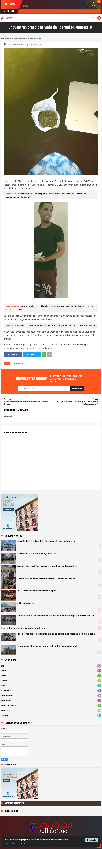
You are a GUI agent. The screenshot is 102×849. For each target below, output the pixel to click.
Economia (4, 680)
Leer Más (65, 839)
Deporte (3, 676)
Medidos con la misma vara (25, 603)
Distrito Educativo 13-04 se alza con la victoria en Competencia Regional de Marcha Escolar (46, 541)
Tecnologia (4, 715)
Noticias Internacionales (9, 705)
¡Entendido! (92, 840)
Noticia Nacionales (7, 695)
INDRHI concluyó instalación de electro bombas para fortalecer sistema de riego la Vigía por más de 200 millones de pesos (56, 634)
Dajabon (3, 671)
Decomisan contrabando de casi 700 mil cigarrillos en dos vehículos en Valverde (58, 325)
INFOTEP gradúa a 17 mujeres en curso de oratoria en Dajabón (36, 591)
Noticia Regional (18, 363)
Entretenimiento (6, 690)
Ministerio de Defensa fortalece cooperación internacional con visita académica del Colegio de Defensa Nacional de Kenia (55, 615)
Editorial (3, 685)
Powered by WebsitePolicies (14, 843)
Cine (2, 666)
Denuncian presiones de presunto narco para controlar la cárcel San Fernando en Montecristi (46, 646)
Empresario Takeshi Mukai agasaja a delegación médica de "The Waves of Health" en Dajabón (46, 578)
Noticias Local (5, 710)
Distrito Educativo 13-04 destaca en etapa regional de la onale (36, 553)
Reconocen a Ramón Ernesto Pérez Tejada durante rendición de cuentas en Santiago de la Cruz (47, 566)
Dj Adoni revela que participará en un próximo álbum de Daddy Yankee (23, 628)
